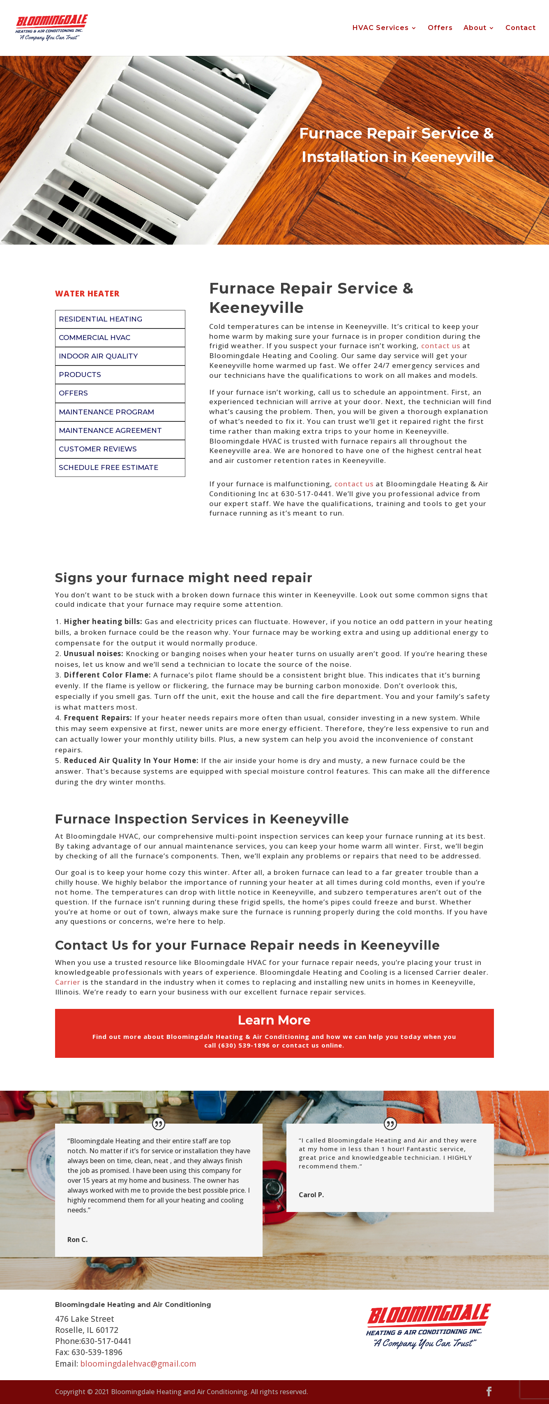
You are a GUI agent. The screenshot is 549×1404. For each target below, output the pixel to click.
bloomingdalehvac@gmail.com (138, 1363)
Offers (440, 28)
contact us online (312, 1045)
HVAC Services (381, 28)
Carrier (68, 982)
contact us (440, 345)
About (475, 28)
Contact (520, 28)
